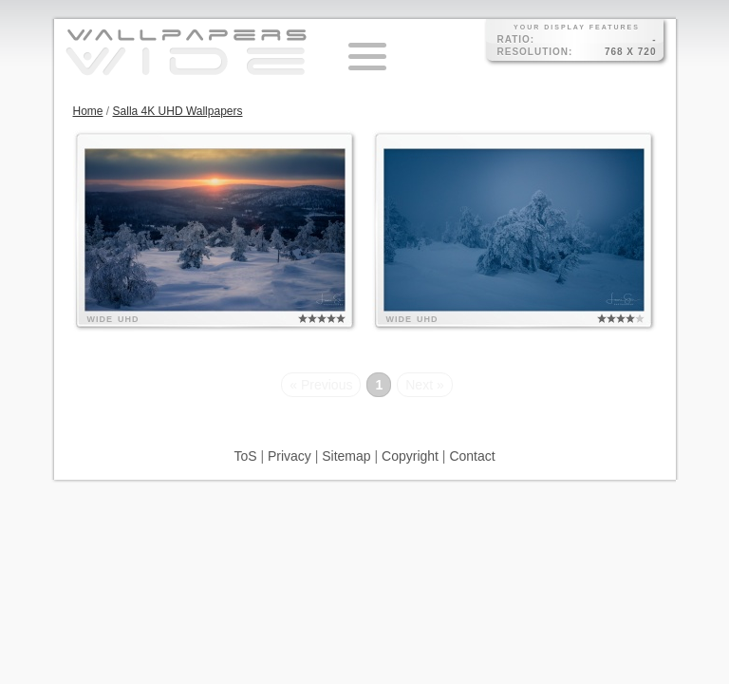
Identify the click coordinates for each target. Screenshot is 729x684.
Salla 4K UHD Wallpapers (178, 111)
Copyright (410, 456)
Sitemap (346, 456)
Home (88, 111)
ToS (245, 456)
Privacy (289, 456)
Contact (472, 456)
